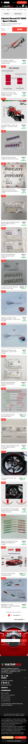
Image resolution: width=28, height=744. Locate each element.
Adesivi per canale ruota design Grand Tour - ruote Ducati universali (9, 94)
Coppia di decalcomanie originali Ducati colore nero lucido (9, 191)
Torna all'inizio (20, 620)
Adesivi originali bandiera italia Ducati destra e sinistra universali (10, 447)
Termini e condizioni (8, 695)
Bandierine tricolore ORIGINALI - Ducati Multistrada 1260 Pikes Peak (10, 606)
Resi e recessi (5, 697)
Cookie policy (5, 701)
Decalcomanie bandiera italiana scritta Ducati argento (8, 384)
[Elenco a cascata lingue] (2, 2)
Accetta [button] (20, 737)
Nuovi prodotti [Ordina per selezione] (5, 29)
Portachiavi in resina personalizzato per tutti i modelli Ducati (8, 62)
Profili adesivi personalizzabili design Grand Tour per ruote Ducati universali (10, 510)
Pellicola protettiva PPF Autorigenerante (8, 574)
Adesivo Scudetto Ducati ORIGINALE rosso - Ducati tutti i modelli (10, 319)
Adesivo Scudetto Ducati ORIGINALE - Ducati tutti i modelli (9, 351)
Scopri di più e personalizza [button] (14, 741)
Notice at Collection (6, 705)
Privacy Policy (22, 644)
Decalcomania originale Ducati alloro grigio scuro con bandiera (10, 224)
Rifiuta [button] (7, 737)
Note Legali (5, 693)
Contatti (14, 2)
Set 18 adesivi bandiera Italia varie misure (8, 415)
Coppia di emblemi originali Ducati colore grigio (9, 287)
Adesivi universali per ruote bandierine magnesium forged (9, 543)
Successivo (17, 615)
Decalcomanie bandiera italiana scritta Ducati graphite (8, 256)
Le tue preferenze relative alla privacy (12, 703)
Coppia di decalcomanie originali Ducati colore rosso (9, 158)
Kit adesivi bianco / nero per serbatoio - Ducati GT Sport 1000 (9, 126)
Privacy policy (5, 699)
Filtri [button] (19, 29)
